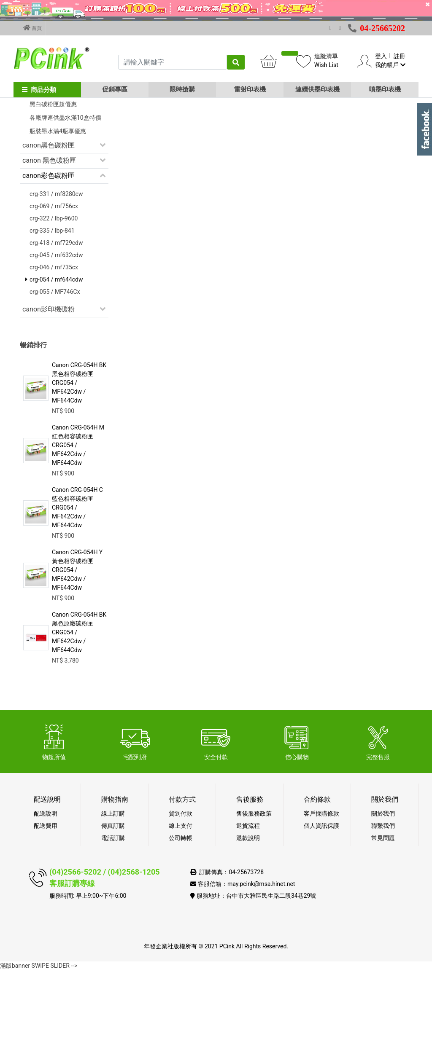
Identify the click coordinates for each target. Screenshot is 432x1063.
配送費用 (45, 918)
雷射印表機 (250, 89)
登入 (381, 56)
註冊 (399, 56)
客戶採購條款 (321, 906)
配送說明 (45, 906)
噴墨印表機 (385, 89)
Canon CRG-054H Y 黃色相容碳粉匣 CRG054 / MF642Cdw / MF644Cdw (77, 663)
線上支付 (180, 918)
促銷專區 (114, 89)
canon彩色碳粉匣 (48, 268)
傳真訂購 (113, 918)
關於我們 (383, 906)
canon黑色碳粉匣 (48, 238)
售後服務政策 (254, 906)
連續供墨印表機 (317, 89)
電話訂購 (113, 930)
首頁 (32, 28)
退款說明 (248, 930)
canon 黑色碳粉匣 (49, 253)
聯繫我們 (383, 918)
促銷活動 (35, 156)
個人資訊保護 (321, 918)
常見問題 (383, 930)
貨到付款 (180, 906)
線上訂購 (113, 906)
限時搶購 (182, 89)
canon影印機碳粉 (48, 402)
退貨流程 (248, 918)
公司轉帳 (180, 930)
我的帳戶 (390, 65)
